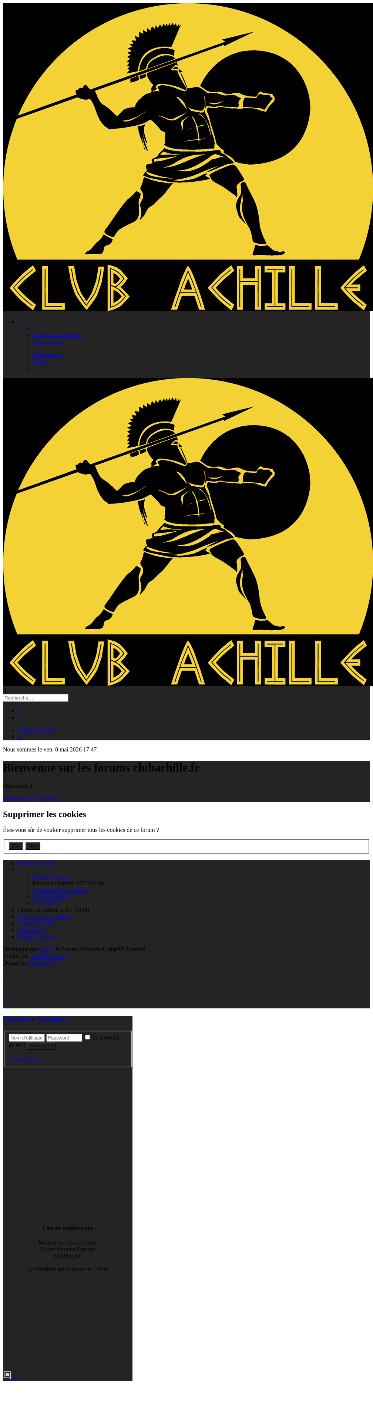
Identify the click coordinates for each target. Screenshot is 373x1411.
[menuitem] (57, 335)
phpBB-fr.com (48, 956)
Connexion (16, 798)
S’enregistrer (45, 798)
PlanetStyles (43, 962)
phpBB (47, 949)
